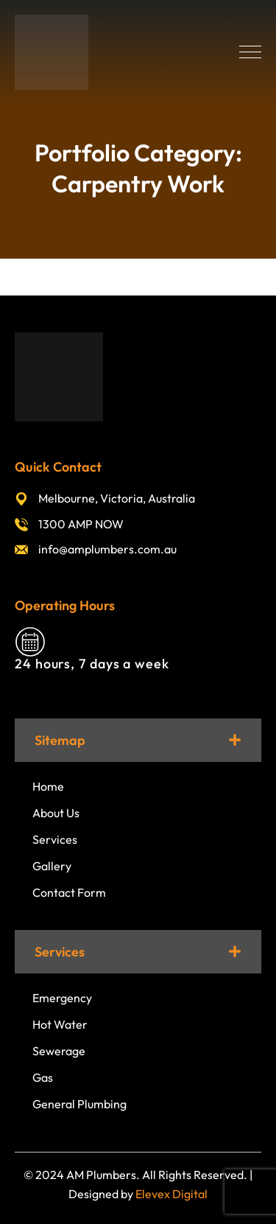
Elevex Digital (171, 1193)
